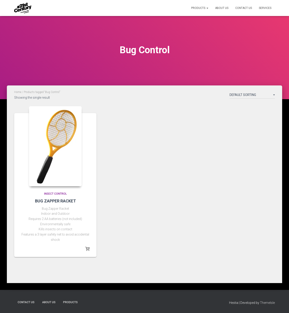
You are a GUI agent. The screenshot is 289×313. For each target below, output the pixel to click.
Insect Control (55, 193)
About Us (221, 8)
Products (199, 8)
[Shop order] (252, 95)
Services (265, 8)
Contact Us (243, 8)
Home (17, 92)
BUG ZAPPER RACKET (55, 201)
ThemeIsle (267, 303)
